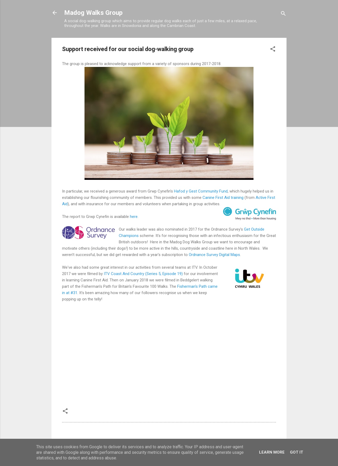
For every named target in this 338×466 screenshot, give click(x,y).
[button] (273, 50)
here (134, 216)
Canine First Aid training (223, 197)
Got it (296, 452)
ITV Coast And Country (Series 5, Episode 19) (143, 273)
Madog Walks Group (93, 12)
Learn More (272, 452)
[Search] (283, 14)
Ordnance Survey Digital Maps (214, 254)
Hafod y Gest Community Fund (201, 191)
